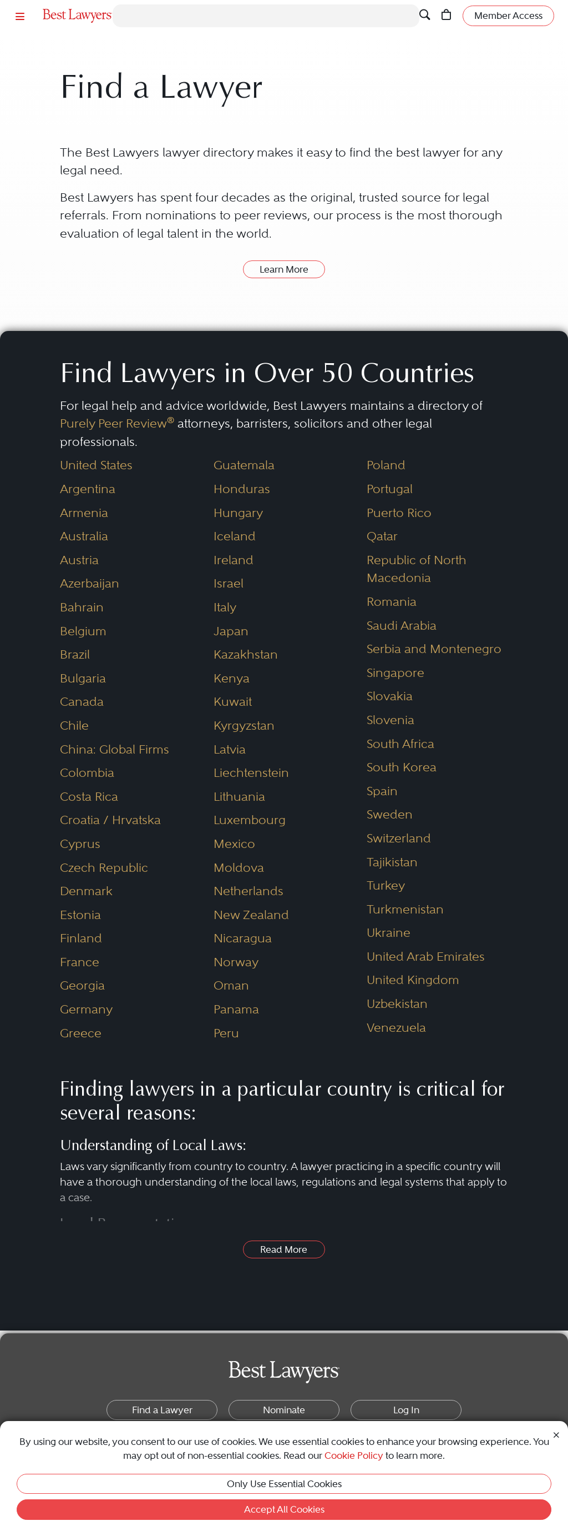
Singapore (395, 673)
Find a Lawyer (162, 1409)
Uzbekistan (397, 1004)
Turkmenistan (405, 909)
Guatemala (244, 465)
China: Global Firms (114, 749)
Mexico (234, 844)
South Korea (402, 767)
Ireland (233, 560)
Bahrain (82, 607)
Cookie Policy (353, 1455)
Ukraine (388, 933)
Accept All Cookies (284, 1509)
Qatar (382, 536)
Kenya (232, 678)
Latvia (230, 749)
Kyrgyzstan (244, 725)
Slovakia (390, 696)
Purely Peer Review (117, 423)
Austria (79, 560)
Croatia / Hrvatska (110, 820)
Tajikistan (392, 862)
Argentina (87, 489)
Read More (283, 1249)
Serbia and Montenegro (434, 649)
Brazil (75, 654)
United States (96, 465)
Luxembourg (250, 820)
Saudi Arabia (402, 626)
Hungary (238, 513)
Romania (392, 602)
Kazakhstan (246, 654)
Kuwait (233, 702)
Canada (82, 702)
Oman (231, 985)
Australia (84, 536)
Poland (386, 465)
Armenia (84, 513)
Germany (86, 1009)
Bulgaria (83, 678)
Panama (236, 1009)
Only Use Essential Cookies (284, 1483)
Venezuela (396, 1028)
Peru (226, 1033)
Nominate (284, 1409)
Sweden (390, 814)
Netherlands (248, 891)
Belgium (83, 631)
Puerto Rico (399, 513)
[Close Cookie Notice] (556, 1434)
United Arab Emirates (426, 956)
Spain (382, 791)
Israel (229, 583)
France (79, 962)
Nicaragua (243, 938)
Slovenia (390, 720)
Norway (236, 962)
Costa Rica (89, 797)
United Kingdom (413, 980)
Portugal (390, 489)
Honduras (242, 489)
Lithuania (239, 797)
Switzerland (399, 838)
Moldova (239, 868)
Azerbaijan (89, 583)
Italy (225, 607)
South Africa (400, 744)
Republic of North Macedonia (416, 569)
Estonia (80, 915)
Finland (81, 938)
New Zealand (251, 915)
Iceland (235, 536)
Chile (74, 725)
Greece (81, 1033)
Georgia (82, 985)
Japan (231, 631)
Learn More (284, 269)
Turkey (386, 885)
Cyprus (80, 844)
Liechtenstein (251, 773)
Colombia (87, 773)
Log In (406, 1409)
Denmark (86, 891)
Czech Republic (104, 868)
